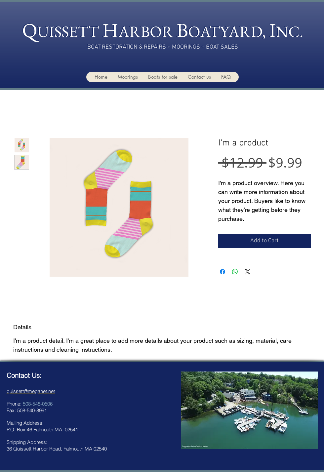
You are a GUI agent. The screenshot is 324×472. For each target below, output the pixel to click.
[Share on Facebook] (222, 272)
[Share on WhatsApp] (235, 272)
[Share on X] (248, 272)
